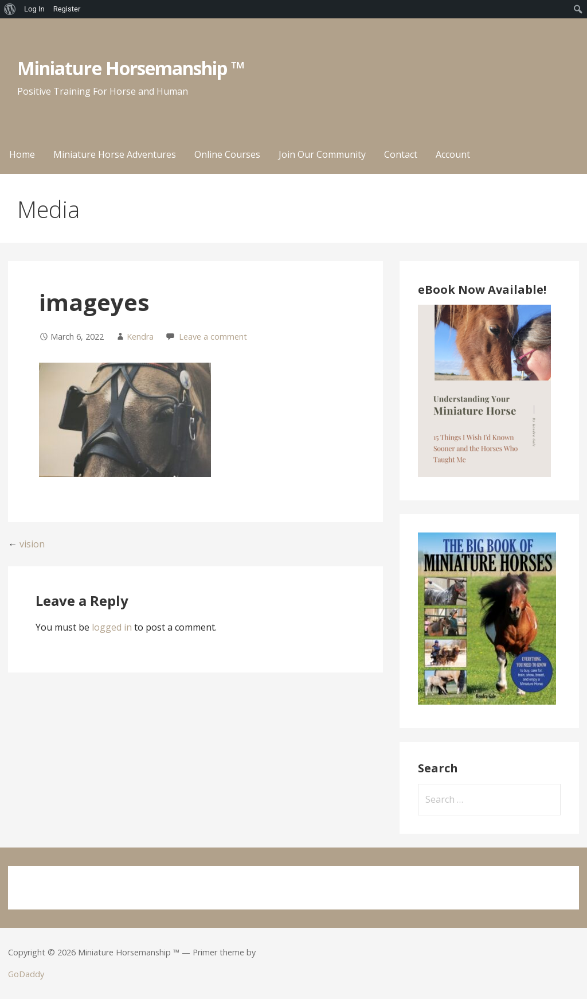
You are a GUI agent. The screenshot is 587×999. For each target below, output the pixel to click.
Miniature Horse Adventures (114, 154)
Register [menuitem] (67, 9)
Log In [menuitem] (34, 9)
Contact (400, 154)
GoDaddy (26, 974)
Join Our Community (322, 154)
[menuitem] (10, 9)
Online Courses (227, 154)
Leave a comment (213, 336)
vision (32, 544)
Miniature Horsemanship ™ (131, 68)
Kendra (140, 336)
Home (22, 154)
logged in (112, 627)
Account (453, 154)
